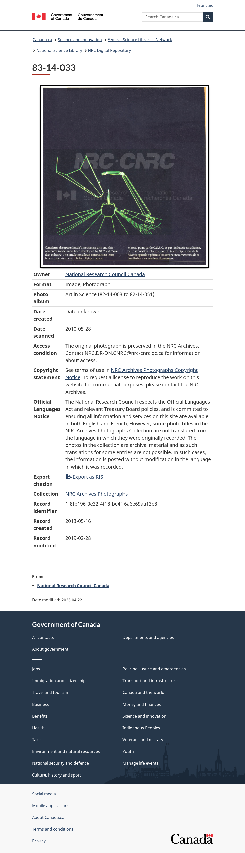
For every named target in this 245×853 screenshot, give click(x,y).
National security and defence (60, 763)
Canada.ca (42, 39)
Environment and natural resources (66, 751)
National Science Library (59, 50)
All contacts (43, 637)
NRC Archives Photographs (96, 493)
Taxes (37, 739)
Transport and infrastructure (150, 680)
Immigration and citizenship (59, 680)
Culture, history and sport (56, 775)
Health (38, 728)
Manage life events (140, 763)
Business (40, 704)
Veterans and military (142, 739)
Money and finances (141, 704)
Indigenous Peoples (141, 728)
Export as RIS (84, 476)
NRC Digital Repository (109, 50)
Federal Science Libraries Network (140, 39)
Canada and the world (143, 692)
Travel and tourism (50, 692)
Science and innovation (80, 39)
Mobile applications (50, 805)
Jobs (36, 669)
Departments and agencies (148, 637)
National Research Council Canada (105, 274)
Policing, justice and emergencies (154, 669)
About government (50, 649)
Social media (44, 794)
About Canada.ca (48, 817)
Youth (128, 751)
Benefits (40, 716)
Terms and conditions (52, 829)
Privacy (39, 841)
